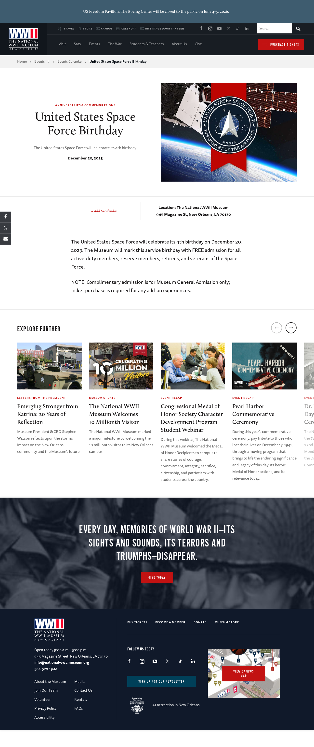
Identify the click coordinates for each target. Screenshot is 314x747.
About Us (179, 44)
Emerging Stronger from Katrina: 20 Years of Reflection (47, 413)
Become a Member (170, 629)
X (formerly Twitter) (228, 28)
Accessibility (44, 724)
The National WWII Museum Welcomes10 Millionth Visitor (114, 413)
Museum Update (102, 398)
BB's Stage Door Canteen (164, 28)
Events (94, 44)
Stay (77, 44)
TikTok (237, 28)
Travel (69, 28)
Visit (62, 44)
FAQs (78, 715)
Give (198, 44)
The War (115, 44)
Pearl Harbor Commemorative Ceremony (253, 413)
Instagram (210, 28)
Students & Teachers (147, 44)
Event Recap (171, 398)
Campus (107, 28)
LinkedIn (246, 28)
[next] (291, 327)
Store (87, 28)
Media (79, 688)
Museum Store (227, 629)
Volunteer (42, 706)
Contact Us (83, 698)
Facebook (201, 28)
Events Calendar (69, 61)
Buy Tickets (137, 629)
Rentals (80, 706)
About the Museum (50, 688)
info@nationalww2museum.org (61, 669)
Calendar (129, 28)
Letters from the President (41, 398)
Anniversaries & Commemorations (85, 105)
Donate (200, 629)
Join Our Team (46, 698)
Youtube (219, 28)
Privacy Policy (45, 715)
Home (22, 61)
